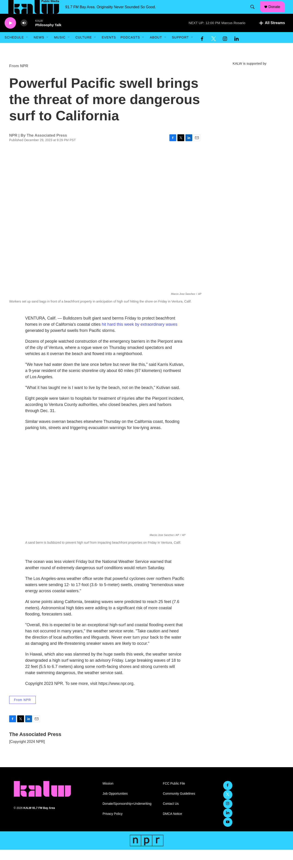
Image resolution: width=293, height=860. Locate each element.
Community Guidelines (179, 804)
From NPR (18, 76)
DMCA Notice (172, 824)
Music (59, 48)
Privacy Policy (112, 824)
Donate (277, 12)
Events (109, 48)
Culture (83, 48)
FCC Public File (174, 794)
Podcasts (130, 48)
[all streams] (272, 33)
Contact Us (171, 814)
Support (180, 48)
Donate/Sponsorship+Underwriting (127, 814)
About (156, 48)
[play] (10, 33)
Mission (108, 794)
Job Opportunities (115, 804)
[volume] (24, 33)
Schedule (14, 48)
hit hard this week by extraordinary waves (139, 334)
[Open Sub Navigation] (27, 48)
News (39, 48)
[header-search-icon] (254, 12)
